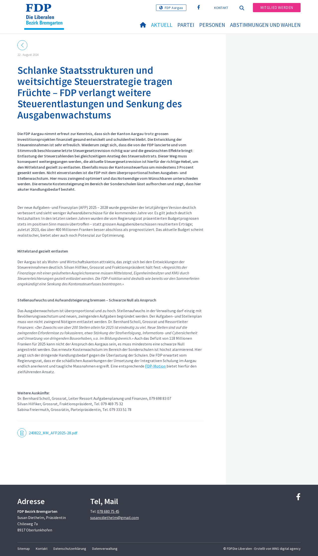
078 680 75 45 (108, 511)
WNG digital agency (286, 548)
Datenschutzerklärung (69, 548)
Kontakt (221, 7)
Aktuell (161, 24)
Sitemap (23, 548)
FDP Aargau (174, 7)
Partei (185, 24)
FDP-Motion (155, 366)
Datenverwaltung (105, 548)
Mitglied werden (276, 7)
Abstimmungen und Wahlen (265, 24)
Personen (212, 24)
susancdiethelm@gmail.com (114, 517)
